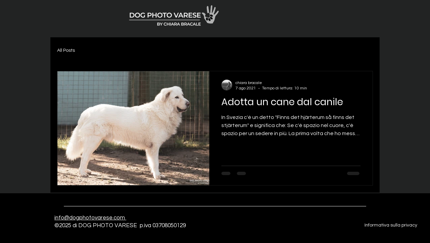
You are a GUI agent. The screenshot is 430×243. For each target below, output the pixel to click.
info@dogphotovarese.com (90, 218)
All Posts (66, 50)
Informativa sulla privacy (390, 225)
